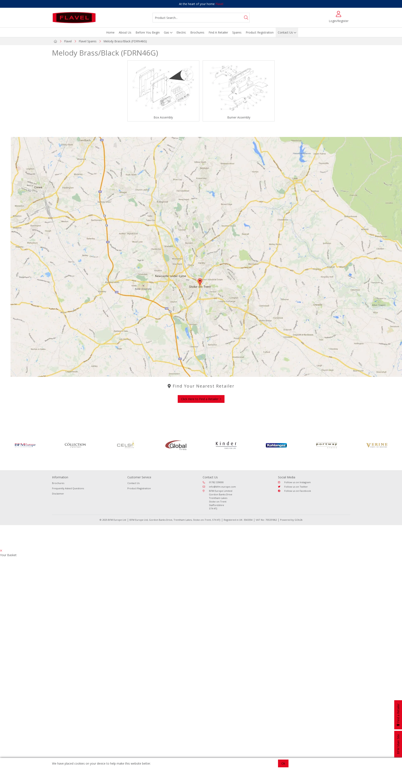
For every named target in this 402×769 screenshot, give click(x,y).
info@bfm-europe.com (219, 486)
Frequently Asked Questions (68, 488)
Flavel (219, 4)
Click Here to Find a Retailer (201, 399)
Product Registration (260, 32)
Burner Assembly (238, 117)
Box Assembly (163, 117)
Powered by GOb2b (291, 519)
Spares (236, 32)
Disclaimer (58, 493)
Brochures (197, 32)
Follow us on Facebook (294, 490)
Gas (166, 32)
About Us (125, 32)
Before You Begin (148, 32)
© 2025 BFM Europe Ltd (112, 519)
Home (110, 32)
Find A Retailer (218, 32)
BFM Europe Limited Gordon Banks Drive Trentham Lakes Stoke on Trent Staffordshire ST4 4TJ (217, 499)
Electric (181, 32)
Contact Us (285, 32)
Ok (283, 763)
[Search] (246, 17)
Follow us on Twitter (293, 486)
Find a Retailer (398, 715)
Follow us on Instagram (294, 482)
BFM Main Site (398, 744)
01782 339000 (213, 482)
